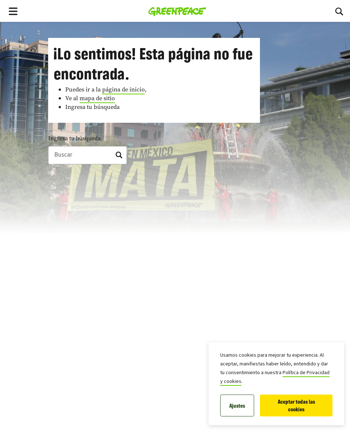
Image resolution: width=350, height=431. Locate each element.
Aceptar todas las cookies (296, 405)
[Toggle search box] (339, 11)
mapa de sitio (97, 98)
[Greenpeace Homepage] (177, 11)
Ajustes (237, 406)
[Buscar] (87, 155)
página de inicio (123, 89)
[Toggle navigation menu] (13, 11)
